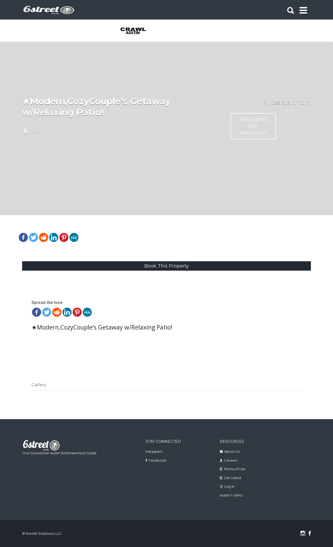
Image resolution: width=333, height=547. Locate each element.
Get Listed (232, 478)
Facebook (157, 460)
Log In (229, 486)
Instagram (154, 451)
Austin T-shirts (231, 495)
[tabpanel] (136, 31)
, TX (33, 131)
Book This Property (166, 266)
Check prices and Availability (253, 126)
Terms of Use (234, 469)
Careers (231, 460)
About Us (232, 451)
